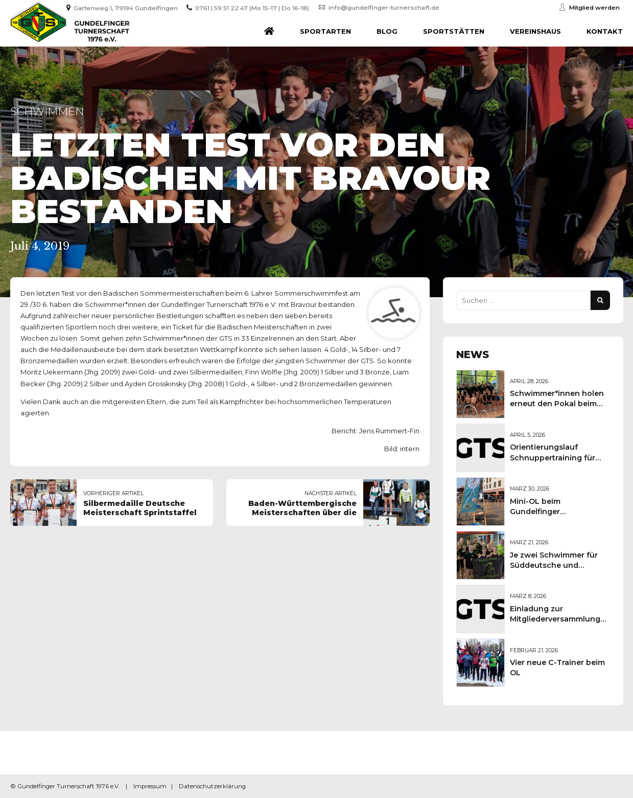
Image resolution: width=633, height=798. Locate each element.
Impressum (150, 786)
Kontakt (605, 31)
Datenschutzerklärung (212, 786)
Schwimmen (47, 111)
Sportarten (325, 31)
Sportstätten (453, 31)
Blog (387, 31)
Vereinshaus (535, 31)
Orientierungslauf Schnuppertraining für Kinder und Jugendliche (555, 457)
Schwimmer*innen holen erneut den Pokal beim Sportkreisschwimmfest (557, 403)
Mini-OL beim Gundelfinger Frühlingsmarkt (539, 511)
